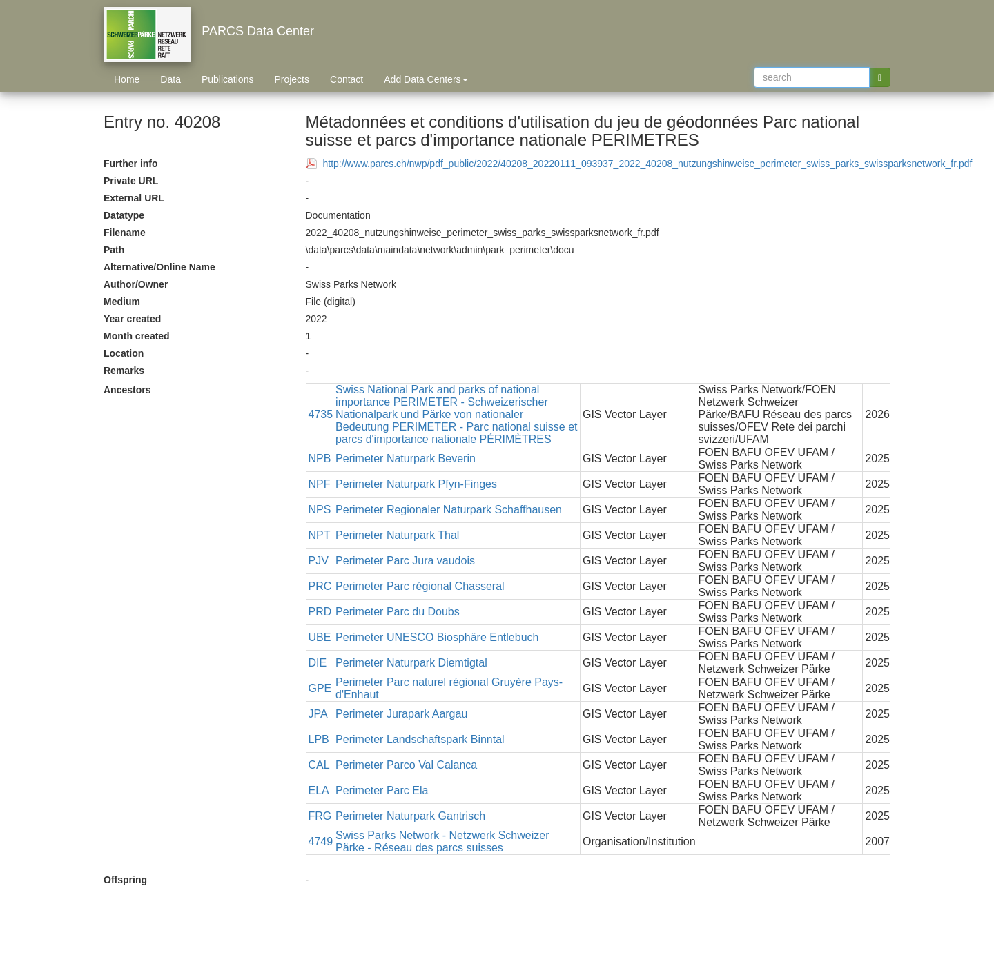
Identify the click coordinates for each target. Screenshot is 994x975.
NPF (320, 484)
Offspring (125, 879)
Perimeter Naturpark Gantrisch (410, 816)
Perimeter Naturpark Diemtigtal (411, 663)
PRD (320, 612)
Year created (132, 318)
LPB (319, 739)
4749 (321, 841)
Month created (137, 336)
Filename (125, 232)
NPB (320, 458)
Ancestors (127, 389)
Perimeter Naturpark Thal (397, 535)
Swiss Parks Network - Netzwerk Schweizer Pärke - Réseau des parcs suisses (442, 841)
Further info (131, 163)
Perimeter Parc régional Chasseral (420, 586)
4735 (321, 414)
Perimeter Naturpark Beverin (405, 458)
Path (114, 249)
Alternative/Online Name (159, 267)
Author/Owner (136, 284)
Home (126, 79)
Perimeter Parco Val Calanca (406, 765)
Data (170, 79)
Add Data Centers (425, 79)
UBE (320, 637)
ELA (319, 790)
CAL (319, 765)
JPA (318, 714)
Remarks (124, 370)
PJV (319, 561)
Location (124, 353)
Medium (122, 301)
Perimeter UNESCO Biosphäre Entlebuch (436, 637)
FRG (320, 816)
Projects (291, 79)
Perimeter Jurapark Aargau (401, 714)
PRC (320, 586)
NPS (320, 509)
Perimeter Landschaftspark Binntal (420, 739)
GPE (320, 688)
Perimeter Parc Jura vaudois (405, 561)
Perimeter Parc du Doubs (397, 612)
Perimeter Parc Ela (381, 790)
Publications (228, 79)
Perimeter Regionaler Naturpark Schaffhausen (448, 509)
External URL (134, 198)
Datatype (124, 215)
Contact (346, 79)
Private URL (131, 180)
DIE (318, 663)
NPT (320, 535)
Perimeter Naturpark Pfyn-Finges (416, 484)
